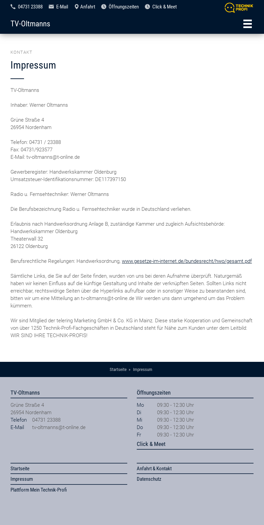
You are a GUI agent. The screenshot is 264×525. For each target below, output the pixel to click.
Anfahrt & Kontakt (154, 469)
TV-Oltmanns (30, 23)
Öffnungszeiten (124, 7)
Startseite (19, 469)
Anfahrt (87, 7)
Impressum (21, 479)
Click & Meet (164, 7)
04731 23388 (30, 7)
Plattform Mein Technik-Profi (38, 490)
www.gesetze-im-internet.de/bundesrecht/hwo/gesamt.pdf (187, 261)
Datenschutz (149, 479)
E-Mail (62, 7)
